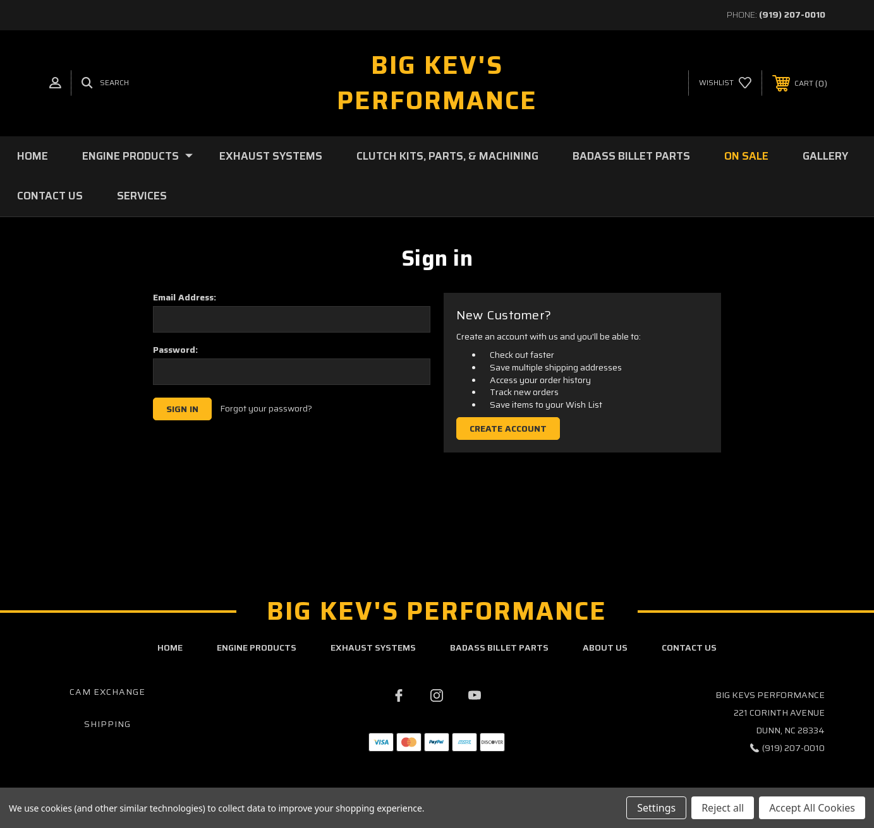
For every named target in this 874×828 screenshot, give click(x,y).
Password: (175, 349)
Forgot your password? (266, 409)
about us (605, 647)
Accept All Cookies (812, 808)
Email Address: (184, 297)
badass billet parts (499, 647)
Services (142, 195)
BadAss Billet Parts (631, 156)
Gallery (825, 156)
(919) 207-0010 (792, 14)
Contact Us (50, 195)
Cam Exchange (107, 692)
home (170, 647)
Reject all (722, 808)
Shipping (107, 724)
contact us (689, 647)
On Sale (746, 156)
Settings (656, 808)
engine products (256, 647)
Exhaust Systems (270, 156)
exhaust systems (373, 647)
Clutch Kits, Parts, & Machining (447, 156)
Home (32, 156)
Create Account (508, 428)
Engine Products (137, 156)
